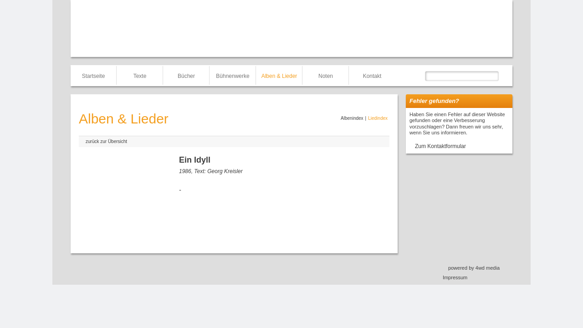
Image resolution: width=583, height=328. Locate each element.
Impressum (455, 277)
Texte (140, 76)
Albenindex (352, 118)
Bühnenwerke (232, 76)
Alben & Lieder (279, 76)
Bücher (186, 76)
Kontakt (372, 76)
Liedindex (378, 118)
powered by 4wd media (474, 268)
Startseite (93, 76)
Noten (325, 76)
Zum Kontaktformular (440, 146)
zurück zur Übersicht (106, 141)
